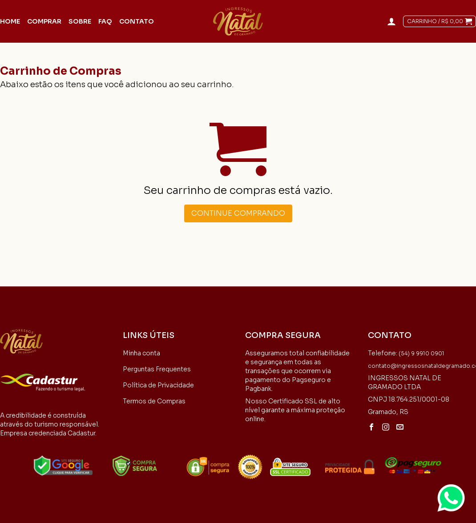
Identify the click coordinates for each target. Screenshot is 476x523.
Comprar (44, 21)
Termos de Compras (154, 401)
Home (10, 21)
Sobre (80, 21)
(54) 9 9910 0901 (421, 353)
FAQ (105, 21)
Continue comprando (238, 213)
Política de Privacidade (158, 385)
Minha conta (141, 353)
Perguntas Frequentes (157, 369)
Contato (136, 21)
